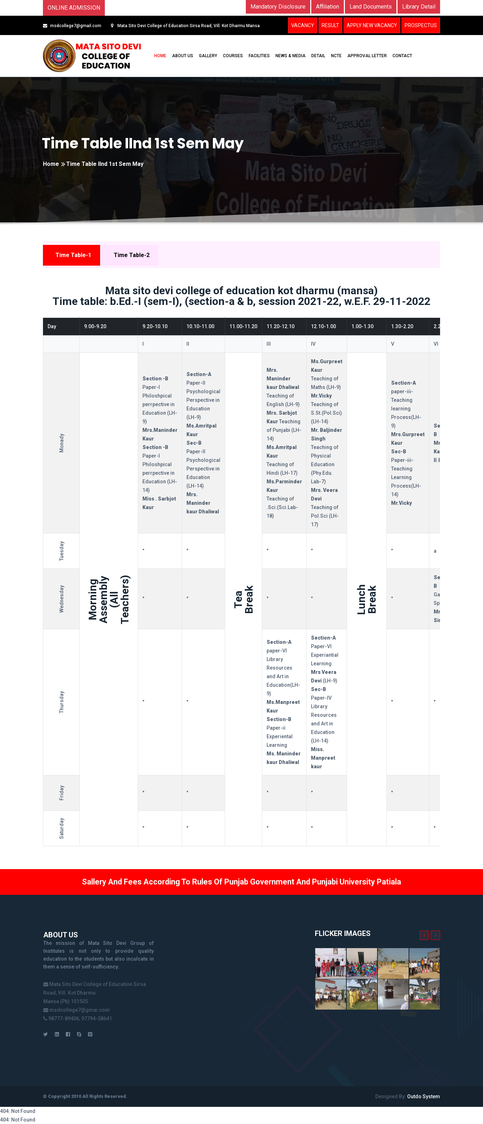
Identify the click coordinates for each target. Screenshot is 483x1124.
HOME (160, 55)
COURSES (233, 55)
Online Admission (74, 7)
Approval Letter (367, 55)
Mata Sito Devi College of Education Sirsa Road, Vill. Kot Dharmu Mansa (188, 25)
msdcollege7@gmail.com (75, 25)
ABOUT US (182, 55)
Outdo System (423, 1096)
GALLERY (208, 55)
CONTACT (402, 55)
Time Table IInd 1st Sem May (143, 143)
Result (330, 25)
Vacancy (302, 25)
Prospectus (421, 25)
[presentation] (424, 935)
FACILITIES (259, 55)
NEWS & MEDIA (290, 55)
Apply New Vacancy (372, 25)
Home (51, 164)
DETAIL (318, 55)
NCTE (336, 55)
